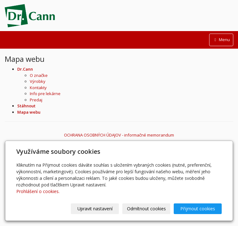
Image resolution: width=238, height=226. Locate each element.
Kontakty (38, 87)
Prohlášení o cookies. (38, 191)
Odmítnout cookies (146, 209)
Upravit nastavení (95, 209)
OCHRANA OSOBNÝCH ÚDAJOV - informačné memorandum (119, 135)
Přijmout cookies (197, 209)
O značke (39, 75)
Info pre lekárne (45, 93)
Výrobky (37, 81)
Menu (221, 39)
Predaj (36, 100)
